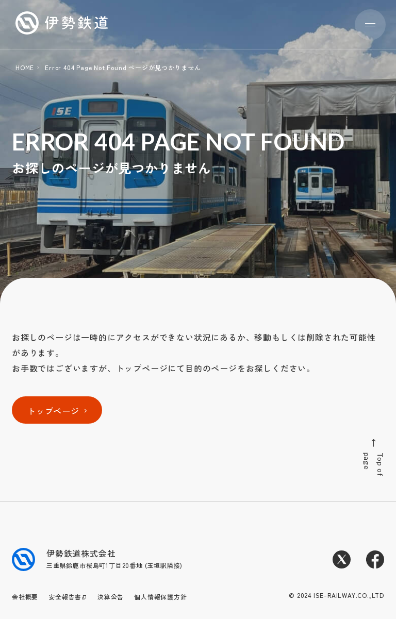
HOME (24, 67)
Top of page (373, 457)
